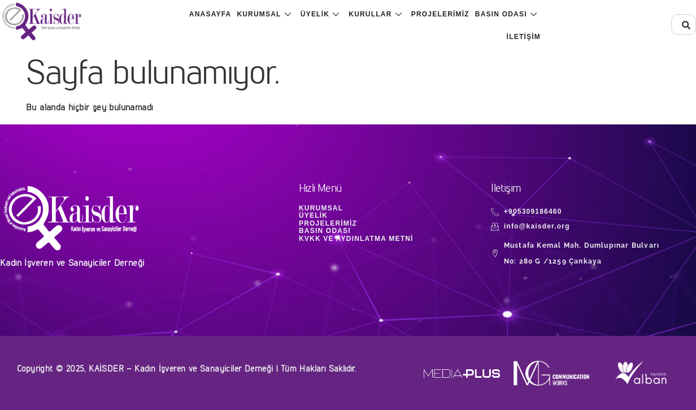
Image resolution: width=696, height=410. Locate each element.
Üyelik (320, 14)
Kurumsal (264, 14)
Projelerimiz (440, 14)
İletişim (524, 37)
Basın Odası (506, 14)
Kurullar (375, 14)
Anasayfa (210, 14)
